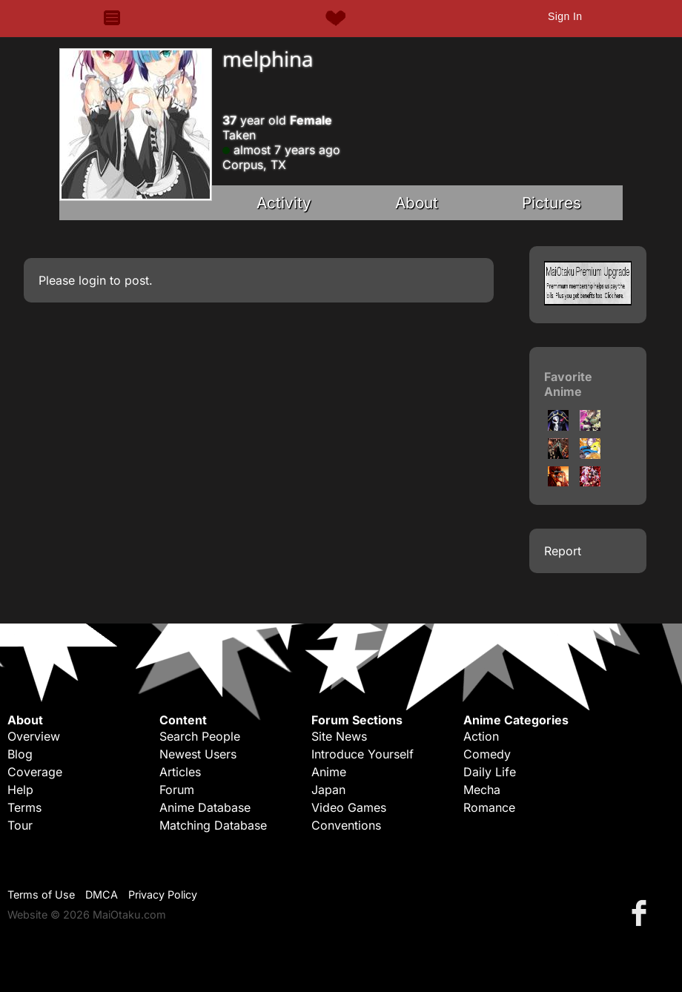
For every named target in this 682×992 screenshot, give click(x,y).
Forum (176, 789)
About (416, 203)
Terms (24, 807)
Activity (283, 203)
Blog (20, 754)
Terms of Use (41, 894)
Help (20, 789)
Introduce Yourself (362, 754)
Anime (328, 771)
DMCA (101, 894)
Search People (199, 736)
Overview (33, 736)
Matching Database (213, 825)
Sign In (565, 16)
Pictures (551, 203)
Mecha (481, 789)
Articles (180, 771)
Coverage (34, 771)
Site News (339, 736)
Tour (20, 825)
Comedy (487, 754)
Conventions (346, 825)
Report (562, 550)
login (92, 280)
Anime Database (205, 807)
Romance (489, 807)
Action (481, 736)
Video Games (348, 807)
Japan (328, 789)
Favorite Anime (568, 384)
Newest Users (197, 754)
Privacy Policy (162, 894)
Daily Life (489, 771)
